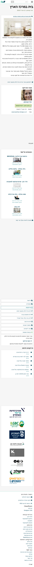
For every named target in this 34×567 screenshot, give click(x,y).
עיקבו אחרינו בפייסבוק (25, 500)
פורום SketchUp (27, 537)
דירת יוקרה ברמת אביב (22, 352)
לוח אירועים (29, 322)
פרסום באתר (28, 556)
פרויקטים (29, 308)
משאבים (30, 520)
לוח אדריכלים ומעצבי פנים (25, 311)
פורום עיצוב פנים (27, 529)
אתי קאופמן (29, 10)
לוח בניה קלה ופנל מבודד (25, 318)
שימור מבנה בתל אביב (23, 361)
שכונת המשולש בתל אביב (22, 365)
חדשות (30, 301)
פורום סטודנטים (28, 533)
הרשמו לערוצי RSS (26, 503)
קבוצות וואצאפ (28, 332)
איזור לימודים (28, 329)
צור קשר (29, 558)
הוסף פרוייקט (27, 341)
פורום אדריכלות (28, 527)
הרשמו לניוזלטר (27, 497)
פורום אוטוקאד (28, 535)
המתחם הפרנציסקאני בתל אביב (20, 369)
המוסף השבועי (28, 325)
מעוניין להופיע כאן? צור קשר (24, 220)
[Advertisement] (17, 128)
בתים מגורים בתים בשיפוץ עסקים (22, 16)
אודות (30, 554)
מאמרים (29, 304)
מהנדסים (29, 545)
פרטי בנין (29, 516)
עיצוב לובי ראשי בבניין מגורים (21, 356)
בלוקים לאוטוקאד (27, 518)
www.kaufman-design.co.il (19, 112)
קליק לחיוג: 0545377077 (23, 105)
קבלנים (30, 547)
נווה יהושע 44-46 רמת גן (22, 374)
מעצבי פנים (29, 543)
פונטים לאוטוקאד (27, 523)
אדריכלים (29, 541)
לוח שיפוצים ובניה (27, 315)
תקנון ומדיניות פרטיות (26, 552)
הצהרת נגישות (28, 560)
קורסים (30, 508)
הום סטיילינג (29, 531)
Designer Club (28, 510)
